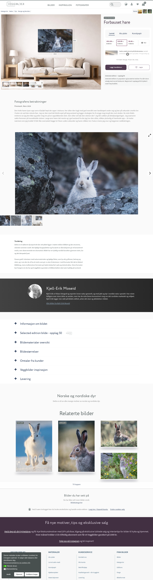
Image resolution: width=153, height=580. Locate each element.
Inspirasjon (65, 5)
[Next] (149, 173)
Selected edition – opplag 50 (115, 76)
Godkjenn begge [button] (32, 574)
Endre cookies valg (117, 509)
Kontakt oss (82, 557)
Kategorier (4, 11)
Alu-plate (51, 557)
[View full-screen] (149, 135)
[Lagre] (139, 67)
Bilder (51, 5)
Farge (119, 572)
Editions (119, 567)
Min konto (81, 562)
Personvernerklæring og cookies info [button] (17, 563)
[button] (5, 566)
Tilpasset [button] (19, 574)
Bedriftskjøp (82, 567)
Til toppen (77, 484)
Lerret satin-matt (54, 562)
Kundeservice (85, 552)
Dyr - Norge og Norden (22, 11)
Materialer (54, 552)
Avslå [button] (8, 574)
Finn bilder (122, 552)
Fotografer (82, 5)
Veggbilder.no (18, 552)
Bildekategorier (76, 502)
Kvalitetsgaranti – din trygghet (88, 572)
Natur (11, 11)
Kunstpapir (52, 567)
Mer (143, 43)
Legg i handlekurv (116, 67)
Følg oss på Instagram (69, 541)
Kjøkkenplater (53, 572)
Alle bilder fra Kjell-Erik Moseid (58, 303)
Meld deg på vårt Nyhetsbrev (17, 531)
